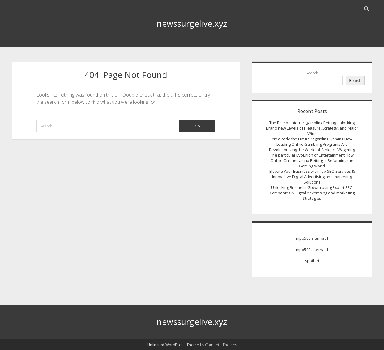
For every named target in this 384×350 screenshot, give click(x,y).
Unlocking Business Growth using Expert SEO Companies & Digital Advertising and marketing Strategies (312, 193)
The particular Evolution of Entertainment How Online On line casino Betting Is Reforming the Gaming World (312, 160)
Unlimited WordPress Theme (173, 344)
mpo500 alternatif (312, 238)
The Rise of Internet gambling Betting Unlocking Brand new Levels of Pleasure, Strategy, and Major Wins (312, 128)
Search (312, 73)
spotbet (312, 260)
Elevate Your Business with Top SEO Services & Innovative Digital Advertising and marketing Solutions (312, 177)
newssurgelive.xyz (192, 23)
